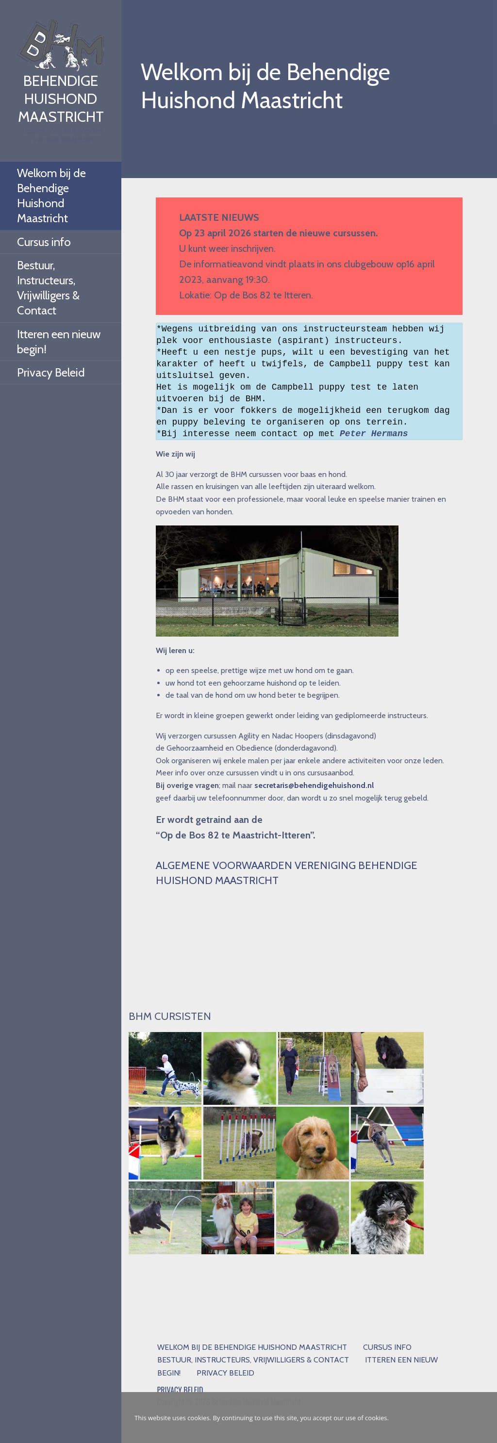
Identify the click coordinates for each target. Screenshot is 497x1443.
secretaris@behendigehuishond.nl (314, 785)
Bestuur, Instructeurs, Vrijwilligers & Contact (48, 288)
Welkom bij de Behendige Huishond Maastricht (51, 196)
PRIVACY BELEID (180, 1390)
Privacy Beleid (51, 372)
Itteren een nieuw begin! (58, 341)
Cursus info (44, 242)
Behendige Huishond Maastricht (61, 99)
